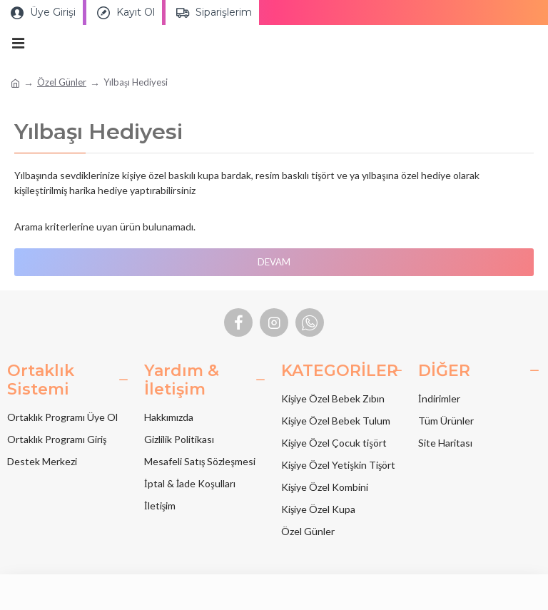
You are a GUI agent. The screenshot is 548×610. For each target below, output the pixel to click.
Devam (274, 262)
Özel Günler (61, 82)
